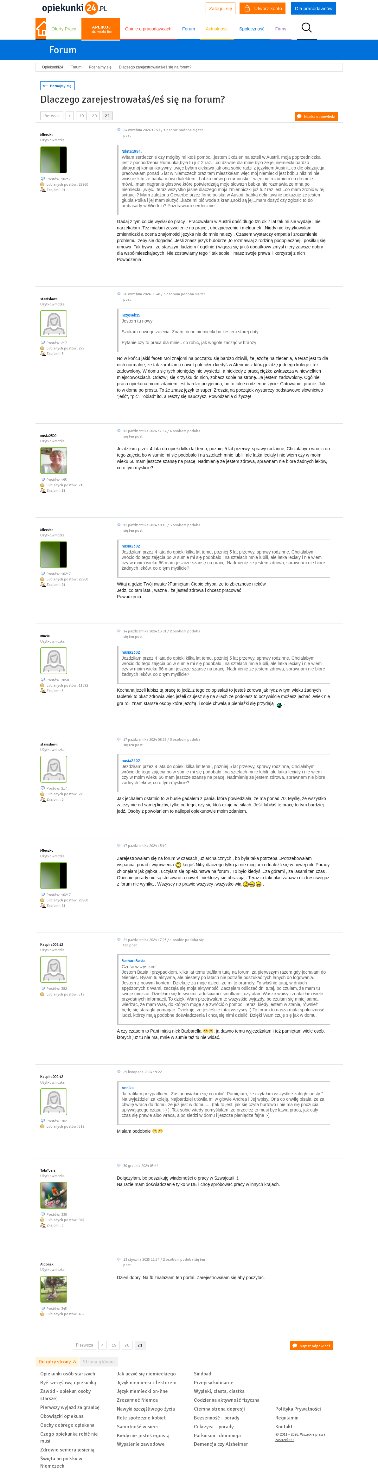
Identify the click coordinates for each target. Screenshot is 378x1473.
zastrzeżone (284, 1440)
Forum (188, 28)
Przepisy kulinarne (214, 1383)
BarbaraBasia (133, 961)
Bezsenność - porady (216, 1418)
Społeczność (251, 28)
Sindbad (202, 1374)
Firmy (280, 28)
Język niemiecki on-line (142, 1391)
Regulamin (286, 1418)
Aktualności (217, 28)
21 (107, 115)
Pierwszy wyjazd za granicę (69, 1407)
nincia (45, 636)
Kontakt (283, 1427)
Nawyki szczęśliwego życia (146, 1409)
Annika (128, 1088)
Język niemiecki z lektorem (146, 1383)
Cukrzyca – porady (214, 1427)
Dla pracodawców (313, 8)
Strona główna (99, 1362)
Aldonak (47, 1264)
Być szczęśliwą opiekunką (68, 1383)
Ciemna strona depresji (219, 1409)
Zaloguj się (220, 8)
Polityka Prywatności (298, 1409)
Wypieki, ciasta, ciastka (219, 1391)
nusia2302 (48, 435)
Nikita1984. (132, 151)
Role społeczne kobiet (141, 1418)
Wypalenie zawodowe (141, 1444)
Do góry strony (55, 1362)
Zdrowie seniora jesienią (67, 1450)
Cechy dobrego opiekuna (67, 1425)
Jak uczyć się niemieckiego (146, 1374)
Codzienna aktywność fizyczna (226, 1400)
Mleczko (47, 134)
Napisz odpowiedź (319, 116)
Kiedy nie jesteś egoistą (143, 1435)
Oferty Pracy (64, 28)
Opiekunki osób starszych (67, 1374)
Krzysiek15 (131, 315)
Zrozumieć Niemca (137, 1400)
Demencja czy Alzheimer (221, 1444)
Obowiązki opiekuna (62, 1416)
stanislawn (49, 299)
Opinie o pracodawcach (148, 28)
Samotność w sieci (137, 1427)
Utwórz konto (263, 9)
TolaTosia (47, 1170)
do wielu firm (102, 29)
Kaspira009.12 (51, 944)
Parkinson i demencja (217, 1435)
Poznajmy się (60, 86)
